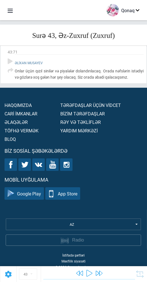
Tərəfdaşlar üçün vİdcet (90, 105)
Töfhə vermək (22, 131)
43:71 (13, 52)
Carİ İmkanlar (21, 114)
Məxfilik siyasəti (73, 261)
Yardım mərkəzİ (79, 131)
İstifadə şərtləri (73, 255)
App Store (62, 193)
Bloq (10, 139)
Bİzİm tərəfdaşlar (82, 114)
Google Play (24, 193)
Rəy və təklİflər (80, 122)
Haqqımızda (18, 105)
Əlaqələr (16, 122)
